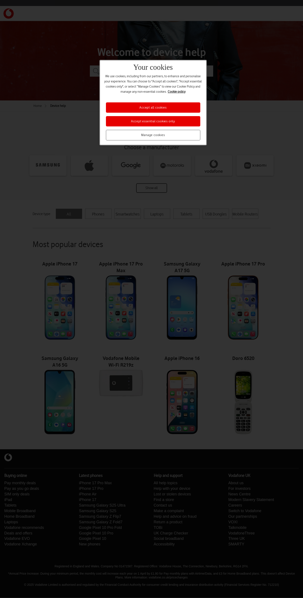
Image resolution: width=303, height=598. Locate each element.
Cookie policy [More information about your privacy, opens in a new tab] (176, 92)
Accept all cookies (152, 107)
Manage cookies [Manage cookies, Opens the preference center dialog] (153, 135)
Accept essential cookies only (153, 121)
